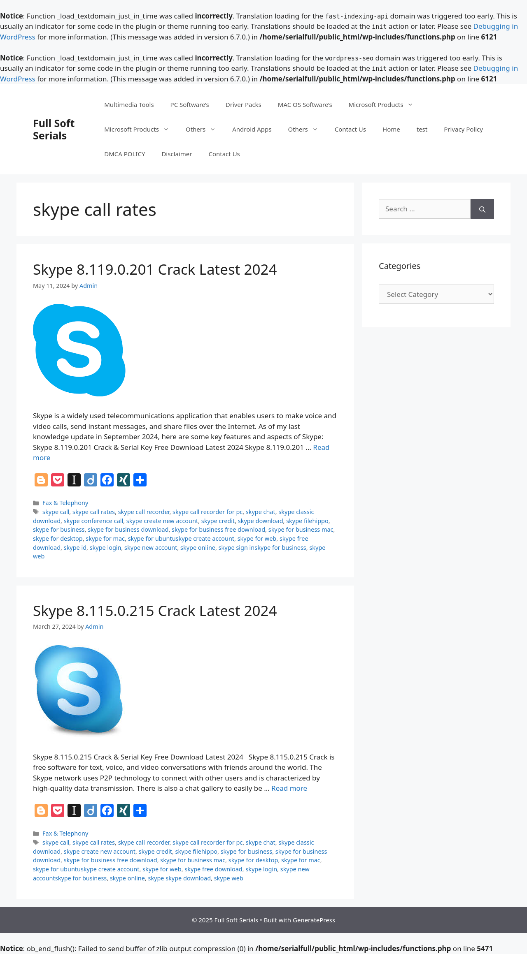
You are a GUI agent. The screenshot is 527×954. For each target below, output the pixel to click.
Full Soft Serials (54, 129)
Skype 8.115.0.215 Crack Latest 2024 (155, 610)
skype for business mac (300, 529)
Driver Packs (243, 104)
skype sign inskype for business (262, 547)
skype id (75, 547)
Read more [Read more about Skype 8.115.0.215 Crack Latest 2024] (289, 788)
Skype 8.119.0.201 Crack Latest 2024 (155, 269)
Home (391, 129)
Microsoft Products (385, 104)
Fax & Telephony (65, 503)
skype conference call (94, 521)
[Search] (482, 209)
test (422, 129)
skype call (55, 512)
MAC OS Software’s (305, 104)
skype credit (218, 521)
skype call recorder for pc (208, 512)
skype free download (213, 869)
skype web (228, 878)
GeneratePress (314, 920)
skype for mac (105, 538)
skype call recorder (144, 512)
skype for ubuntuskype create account (181, 538)
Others (205, 129)
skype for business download (128, 529)
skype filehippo (307, 521)
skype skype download (179, 878)
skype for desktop (58, 538)
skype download (260, 521)
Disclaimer (176, 154)
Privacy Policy (463, 129)
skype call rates (93, 512)
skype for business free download (218, 529)
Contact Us (350, 129)
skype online (197, 547)
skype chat (260, 512)
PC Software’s (189, 104)
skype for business (59, 529)
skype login (105, 547)
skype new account (150, 547)
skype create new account (162, 521)
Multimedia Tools (129, 104)
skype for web (257, 538)
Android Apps (251, 129)
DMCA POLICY (124, 154)
